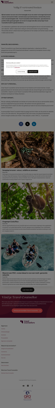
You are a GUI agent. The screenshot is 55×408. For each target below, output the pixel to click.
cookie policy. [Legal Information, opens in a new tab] (17, 67)
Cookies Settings (21, 71)
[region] (27, 67)
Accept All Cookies (33, 71)
